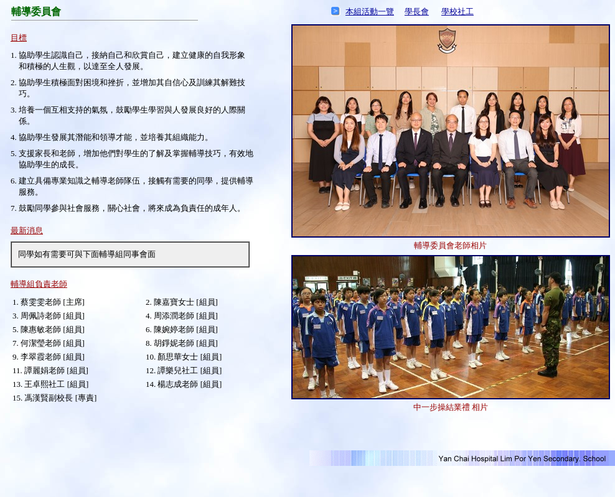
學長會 (417, 11)
